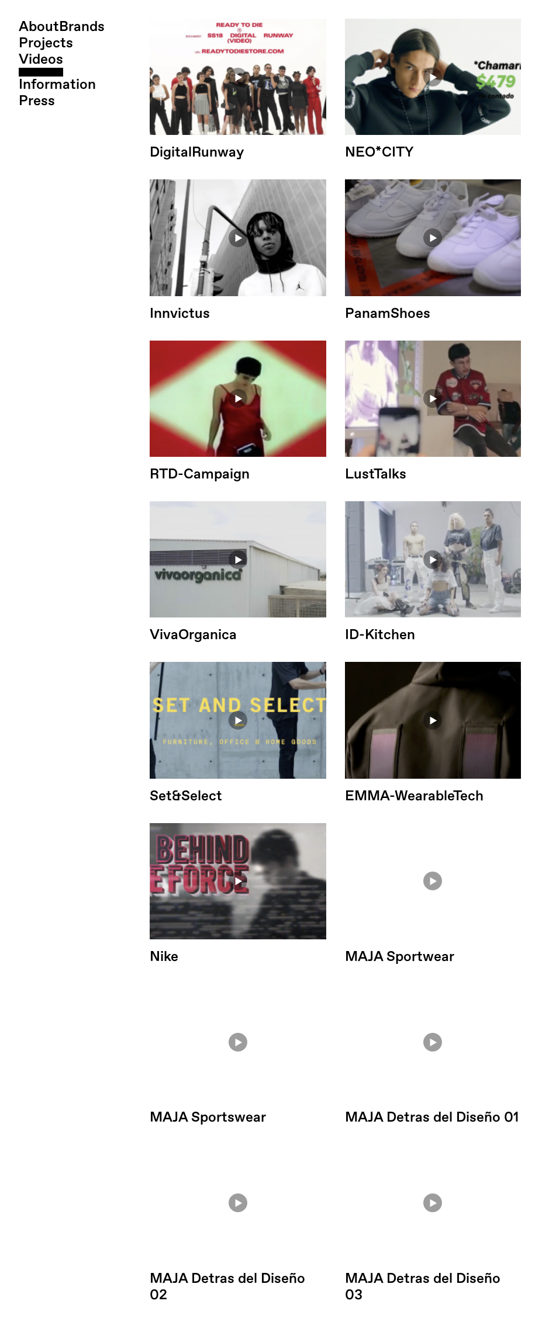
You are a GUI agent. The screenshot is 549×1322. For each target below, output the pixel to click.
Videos (41, 59)
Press (37, 101)
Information (57, 85)
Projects (46, 43)
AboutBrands (62, 27)
